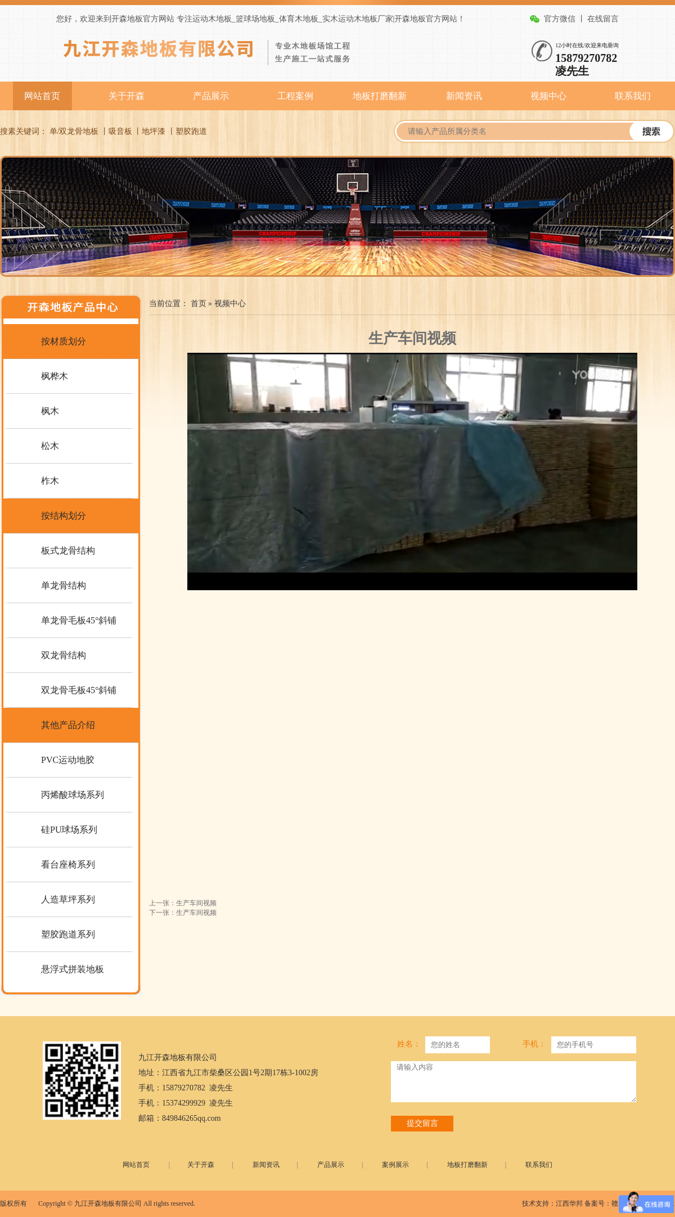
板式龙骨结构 (68, 550)
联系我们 (633, 96)
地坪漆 (153, 131)
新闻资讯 (464, 96)
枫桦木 (54, 376)
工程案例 (295, 96)
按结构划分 (63, 515)
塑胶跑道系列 (68, 934)
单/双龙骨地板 (74, 131)
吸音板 (120, 131)
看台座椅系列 (68, 864)
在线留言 (603, 19)
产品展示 (211, 96)
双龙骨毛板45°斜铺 (78, 690)
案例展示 (395, 1165)
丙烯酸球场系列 (72, 795)
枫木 (50, 411)
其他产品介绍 (68, 725)
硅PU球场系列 (69, 829)
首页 (198, 303)
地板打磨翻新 (380, 96)
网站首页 (42, 96)
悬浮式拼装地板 (72, 969)
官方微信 (559, 19)
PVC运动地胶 (67, 760)
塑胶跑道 (191, 131)
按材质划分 (63, 341)
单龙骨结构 (63, 585)
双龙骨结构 (63, 655)
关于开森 (127, 96)
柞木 (50, 481)
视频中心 (548, 96)
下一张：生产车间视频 (183, 913)
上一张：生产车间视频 (183, 903)
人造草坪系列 (68, 899)
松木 (50, 446)
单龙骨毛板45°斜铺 (78, 620)
